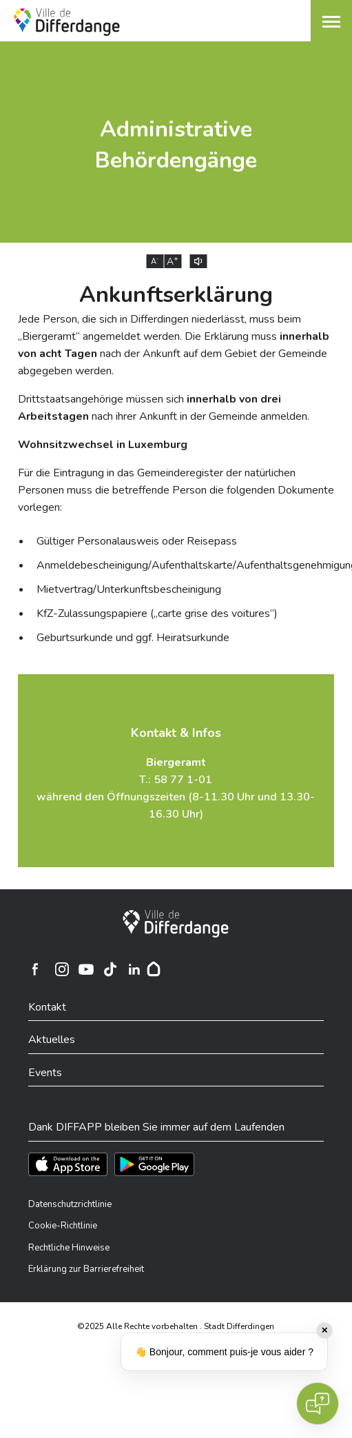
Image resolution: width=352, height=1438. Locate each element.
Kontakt (47, 1007)
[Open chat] (317, 1403)
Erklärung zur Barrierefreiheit (86, 1269)
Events (45, 1072)
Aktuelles (51, 1039)
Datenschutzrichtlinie (70, 1204)
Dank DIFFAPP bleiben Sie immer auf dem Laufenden (156, 1127)
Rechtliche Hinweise (69, 1248)
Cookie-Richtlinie (62, 1225)
